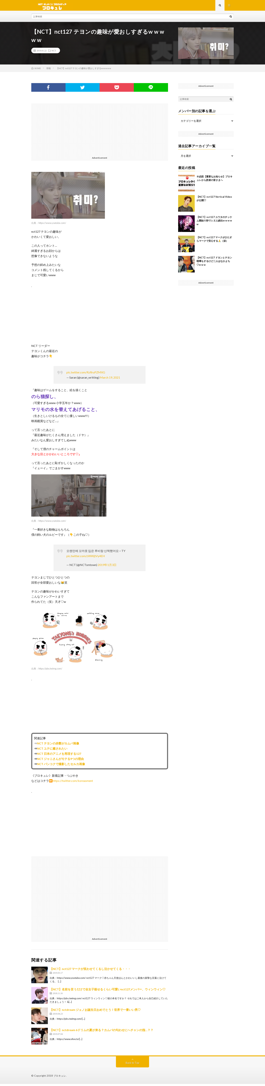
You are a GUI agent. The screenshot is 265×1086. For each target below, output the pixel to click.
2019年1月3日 (107, 567)
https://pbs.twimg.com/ (50, 670)
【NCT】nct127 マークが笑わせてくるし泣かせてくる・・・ (90, 971)
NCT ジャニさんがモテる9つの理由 (60, 761)
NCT (54, 53)
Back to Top (132, 1064)
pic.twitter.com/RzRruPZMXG (85, 374)
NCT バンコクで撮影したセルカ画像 (61, 766)
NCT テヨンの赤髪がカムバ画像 (58, 745)
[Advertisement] (99, 131)
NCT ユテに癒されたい (52, 750)
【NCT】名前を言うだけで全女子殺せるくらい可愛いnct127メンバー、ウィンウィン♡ (107, 991)
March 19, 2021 (110, 379)
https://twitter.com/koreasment (73, 782)
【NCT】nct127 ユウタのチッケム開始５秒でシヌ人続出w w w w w (214, 223)
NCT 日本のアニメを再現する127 (59, 755)
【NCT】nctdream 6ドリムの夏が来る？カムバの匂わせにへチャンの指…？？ (101, 1032)
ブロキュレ (60, 1077)
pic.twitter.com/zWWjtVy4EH (85, 558)
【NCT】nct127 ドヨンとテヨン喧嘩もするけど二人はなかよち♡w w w (214, 263)
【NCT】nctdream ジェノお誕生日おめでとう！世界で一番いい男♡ (95, 1011)
